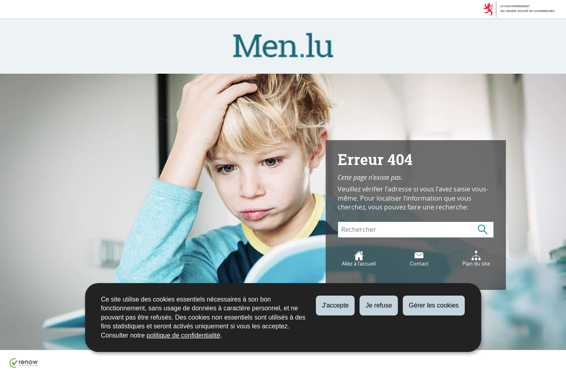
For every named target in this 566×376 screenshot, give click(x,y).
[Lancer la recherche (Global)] (482, 229)
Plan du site (476, 259)
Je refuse (379, 305)
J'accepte (335, 305)
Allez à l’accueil (359, 259)
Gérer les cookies (434, 305)
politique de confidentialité (183, 335)
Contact (419, 259)
